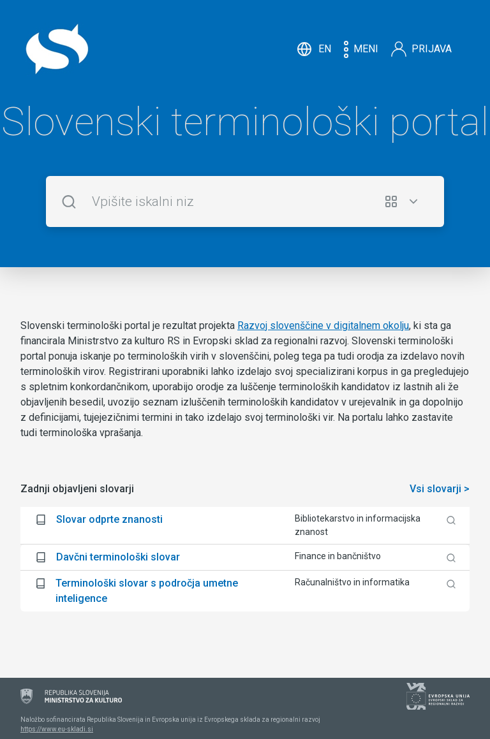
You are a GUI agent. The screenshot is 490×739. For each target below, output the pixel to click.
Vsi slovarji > (440, 489)
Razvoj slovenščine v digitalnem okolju (323, 325)
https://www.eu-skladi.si (56, 729)
